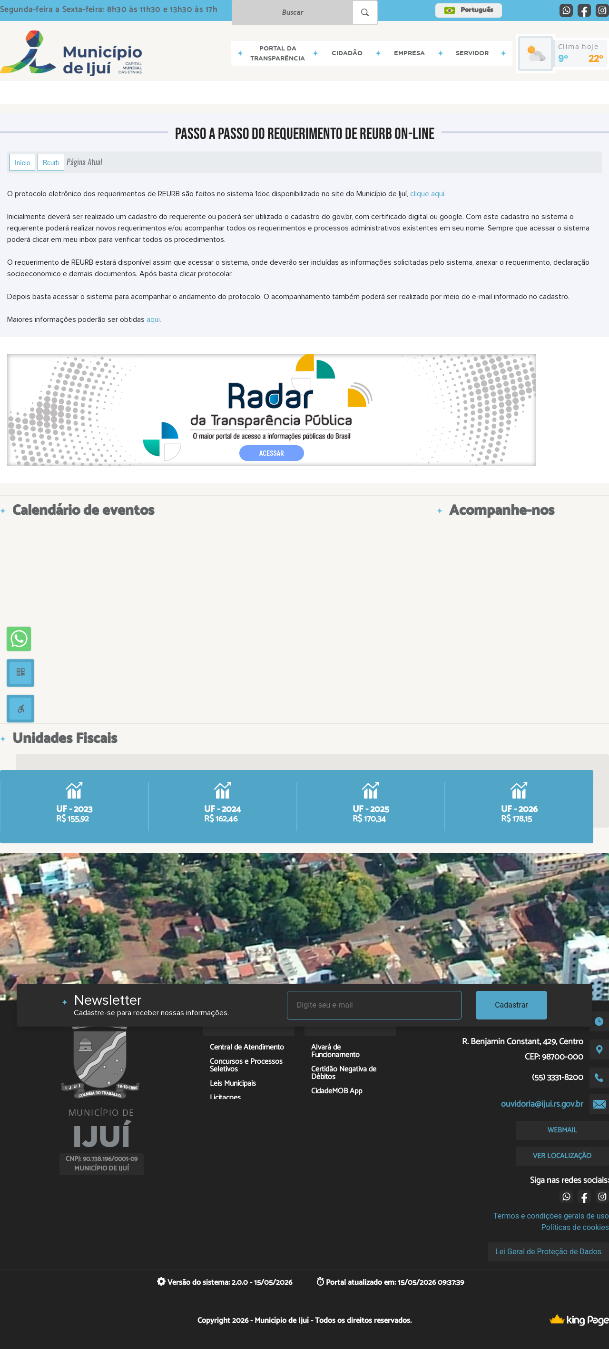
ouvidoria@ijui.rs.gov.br (542, 1104)
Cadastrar (511, 1004)
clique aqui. (427, 194)
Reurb (51, 162)
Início (22, 162)
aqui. (153, 319)
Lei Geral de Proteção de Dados (548, 1251)
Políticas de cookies (575, 1227)
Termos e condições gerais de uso (551, 1215)
